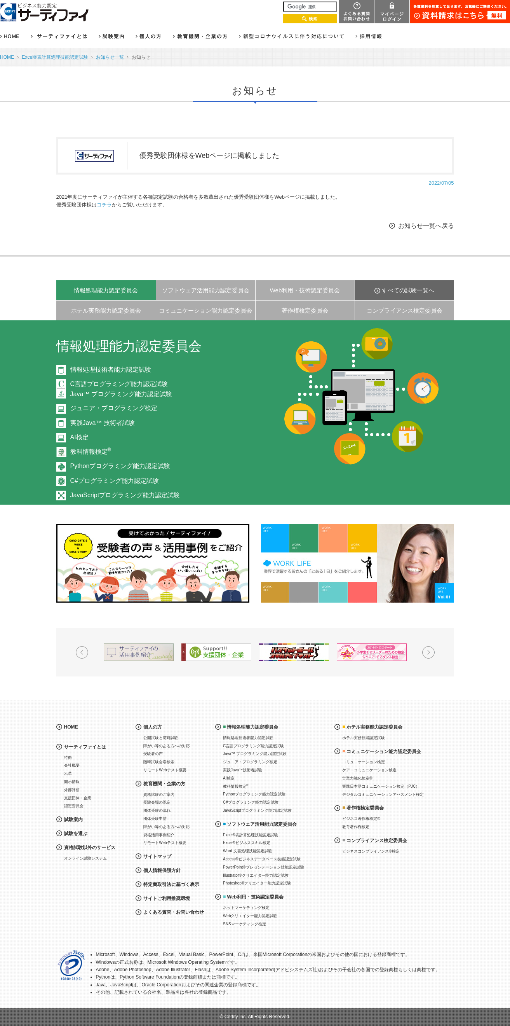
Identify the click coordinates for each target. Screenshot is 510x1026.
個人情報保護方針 (162, 870)
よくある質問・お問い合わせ (173, 912)
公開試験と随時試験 (160, 738)
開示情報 (72, 782)
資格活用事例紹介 (158, 835)
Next (428, 652)
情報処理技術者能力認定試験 (110, 369)
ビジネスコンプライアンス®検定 (370, 851)
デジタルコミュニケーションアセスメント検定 (383, 794)
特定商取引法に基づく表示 (171, 884)
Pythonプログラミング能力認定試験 (120, 466)
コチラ (104, 205)
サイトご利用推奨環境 (166, 898)
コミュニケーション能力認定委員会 (205, 310)
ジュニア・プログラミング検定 (113, 408)
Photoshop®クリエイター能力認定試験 (257, 883)
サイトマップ (157, 856)
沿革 (68, 773)
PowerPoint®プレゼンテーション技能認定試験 (263, 867)
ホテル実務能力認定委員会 (106, 310)
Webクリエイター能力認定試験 (250, 916)
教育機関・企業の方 (164, 784)
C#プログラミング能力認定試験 (114, 480)
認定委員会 (74, 806)
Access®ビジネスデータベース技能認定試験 (262, 859)
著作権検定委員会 (305, 310)
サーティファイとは (85, 747)
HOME (7, 57)
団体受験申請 (155, 818)
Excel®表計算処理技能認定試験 (55, 57)
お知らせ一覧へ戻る (426, 225)
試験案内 (73, 819)
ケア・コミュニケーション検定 (369, 770)
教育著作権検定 (355, 827)
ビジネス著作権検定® (361, 818)
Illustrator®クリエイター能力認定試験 (256, 875)
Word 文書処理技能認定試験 (247, 851)
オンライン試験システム (85, 858)
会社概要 (72, 765)
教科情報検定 (90, 451)
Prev (82, 652)
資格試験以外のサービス (89, 847)
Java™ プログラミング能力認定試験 (255, 754)
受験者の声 (153, 754)
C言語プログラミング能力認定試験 (253, 746)
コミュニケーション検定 (363, 762)
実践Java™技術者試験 (242, 770)
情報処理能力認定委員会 (106, 290)
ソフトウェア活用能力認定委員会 (205, 290)
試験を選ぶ (75, 833)
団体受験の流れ (157, 810)
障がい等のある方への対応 (166, 746)
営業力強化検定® (357, 778)
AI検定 (79, 437)
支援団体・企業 (77, 798)
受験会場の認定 (157, 802)
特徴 (68, 757)
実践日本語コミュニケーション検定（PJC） (380, 786)
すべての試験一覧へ (408, 290)
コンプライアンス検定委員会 (404, 310)
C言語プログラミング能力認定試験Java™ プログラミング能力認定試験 (121, 389)
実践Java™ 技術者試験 (102, 422)
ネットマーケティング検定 (246, 907)
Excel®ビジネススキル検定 (246, 843)
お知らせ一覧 (110, 57)
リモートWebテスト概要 (164, 770)
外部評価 (72, 790)
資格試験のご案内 (158, 794)
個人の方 (152, 727)
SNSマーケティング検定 (244, 924)
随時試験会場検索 (158, 762)
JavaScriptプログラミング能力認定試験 (125, 495)
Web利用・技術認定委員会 (305, 290)
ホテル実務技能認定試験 (363, 738)
